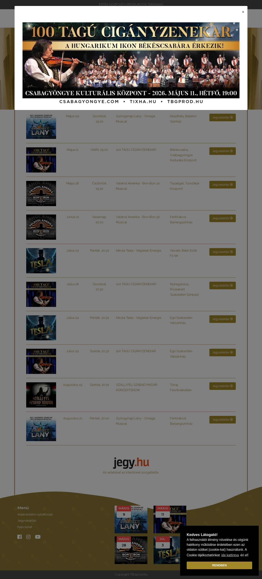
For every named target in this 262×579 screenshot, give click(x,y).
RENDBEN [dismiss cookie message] (219, 565)
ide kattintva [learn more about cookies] (230, 555)
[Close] (243, 11)
